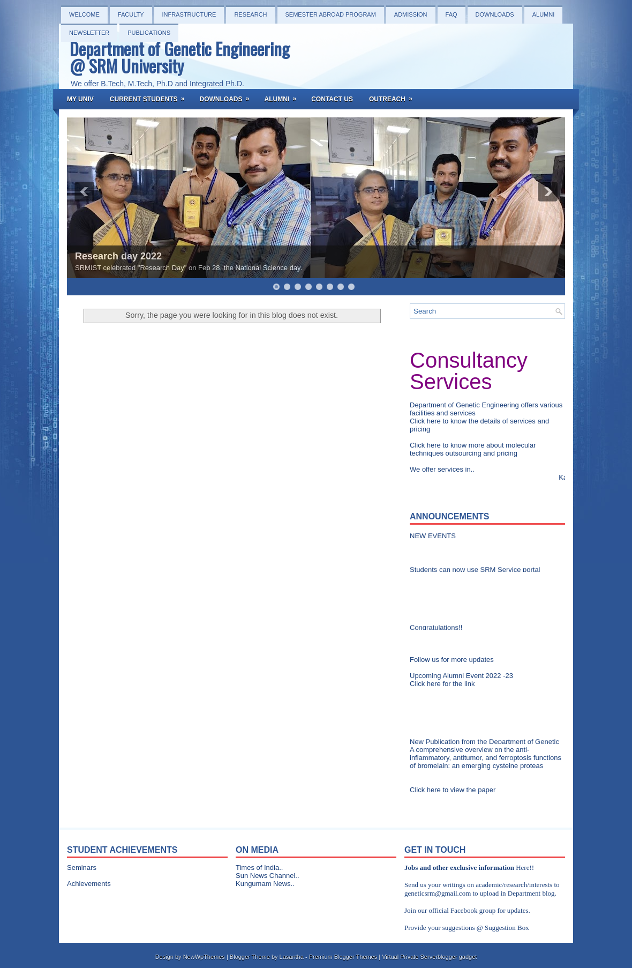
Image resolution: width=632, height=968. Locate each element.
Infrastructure (189, 14)
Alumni (543, 14)
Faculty (131, 14)
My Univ (80, 99)
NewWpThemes (204, 957)
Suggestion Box (507, 928)
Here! (524, 867)
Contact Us (332, 99)
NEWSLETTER (89, 32)
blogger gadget (457, 957)
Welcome (84, 14)
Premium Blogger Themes (343, 957)
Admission (410, 14)
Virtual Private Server (410, 957)
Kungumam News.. (265, 884)
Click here (426, 421)
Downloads (495, 14)
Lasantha (292, 957)
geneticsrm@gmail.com (437, 893)
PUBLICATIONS (148, 32)
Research (250, 14)
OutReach (394, 96)
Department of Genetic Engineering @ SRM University (180, 57)
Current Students (151, 96)
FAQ (451, 14)
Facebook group (472, 910)
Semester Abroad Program (330, 14)
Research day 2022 (118, 256)
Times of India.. (259, 867)
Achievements (89, 884)
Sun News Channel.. (267, 876)
